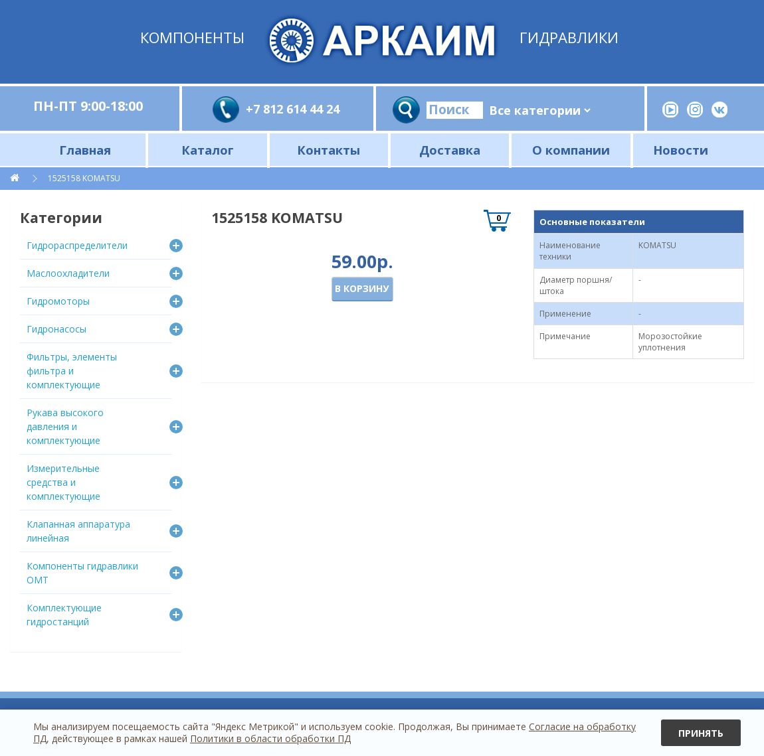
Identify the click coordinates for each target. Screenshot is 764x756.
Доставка (449, 149)
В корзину (362, 288)
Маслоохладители (68, 273)
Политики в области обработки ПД (270, 738)
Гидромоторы (58, 301)
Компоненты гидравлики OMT (82, 573)
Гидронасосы (56, 329)
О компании (571, 149)
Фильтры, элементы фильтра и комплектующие (72, 370)
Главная (85, 149)
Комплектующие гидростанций (64, 614)
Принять (700, 733)
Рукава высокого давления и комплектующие (65, 426)
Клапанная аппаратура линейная (78, 531)
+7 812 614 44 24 (292, 109)
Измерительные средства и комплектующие (63, 482)
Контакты (328, 149)
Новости (680, 149)
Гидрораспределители (77, 245)
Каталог (207, 149)
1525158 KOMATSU (84, 178)
